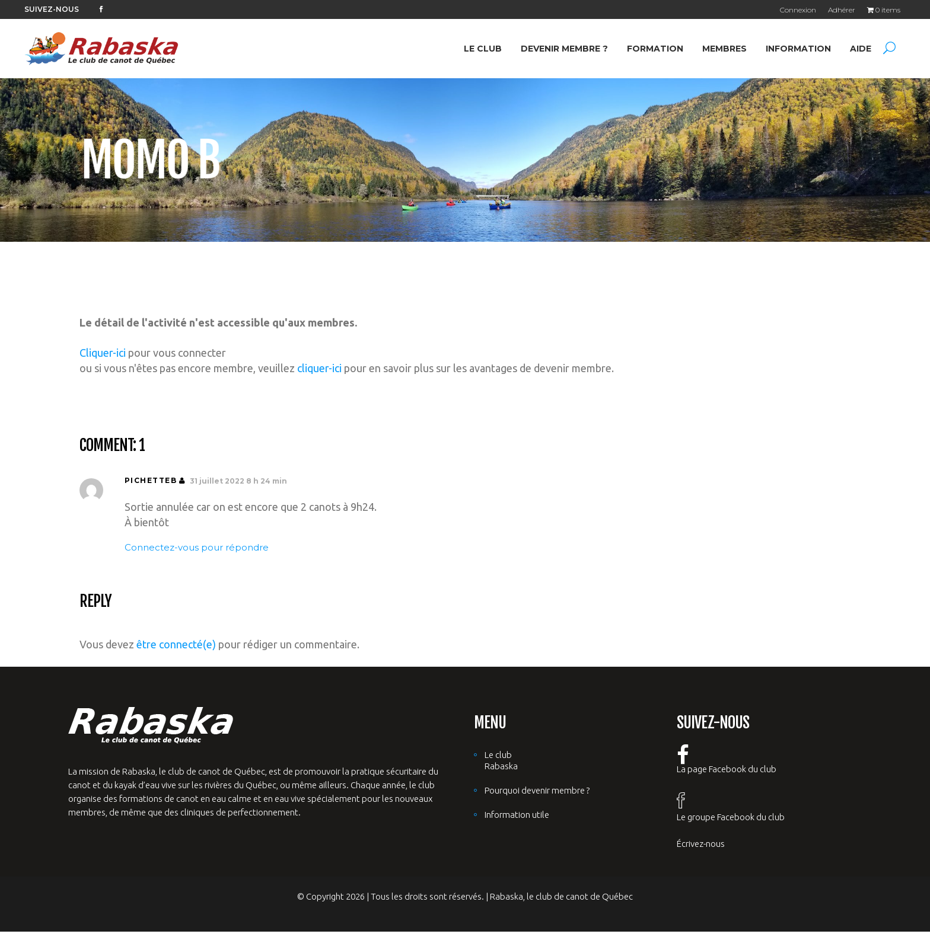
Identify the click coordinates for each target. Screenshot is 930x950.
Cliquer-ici (102, 353)
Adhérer (841, 9)
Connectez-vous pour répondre (197, 547)
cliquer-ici (319, 368)
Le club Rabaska (501, 760)
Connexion (798, 9)
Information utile (517, 815)
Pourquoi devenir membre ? (537, 790)
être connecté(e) (176, 644)
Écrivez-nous (701, 844)
